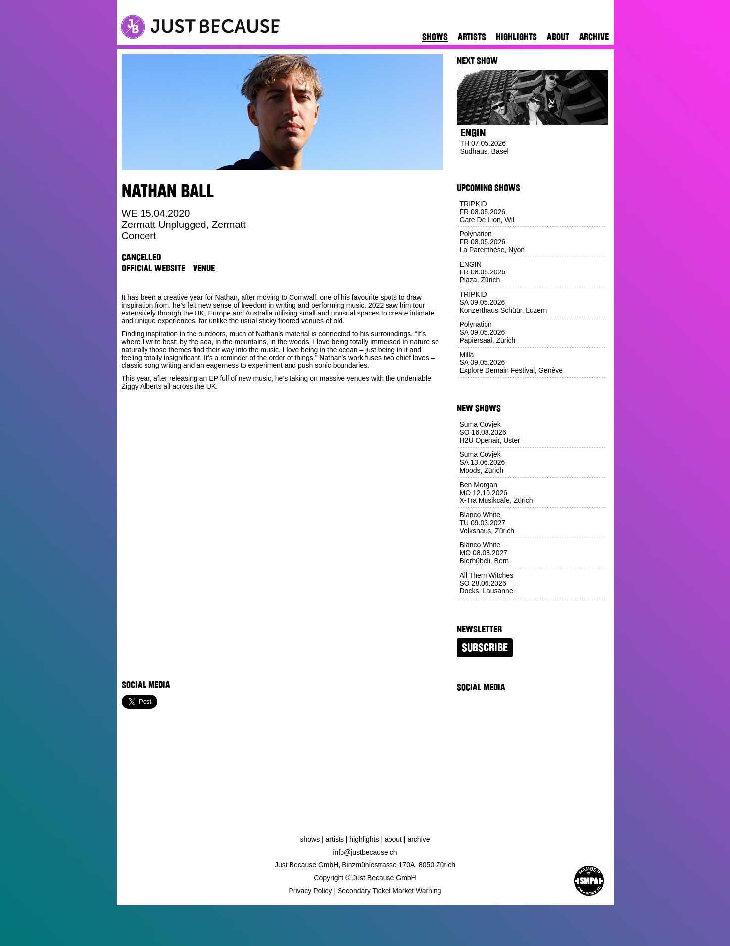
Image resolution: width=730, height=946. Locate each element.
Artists (472, 36)
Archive (594, 36)
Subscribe (485, 647)
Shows (435, 36)
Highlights (516, 36)
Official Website (153, 268)
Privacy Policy (310, 891)
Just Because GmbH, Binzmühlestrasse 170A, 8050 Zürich (365, 865)
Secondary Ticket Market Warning (389, 891)
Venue (204, 268)
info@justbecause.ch (365, 852)
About (558, 36)
